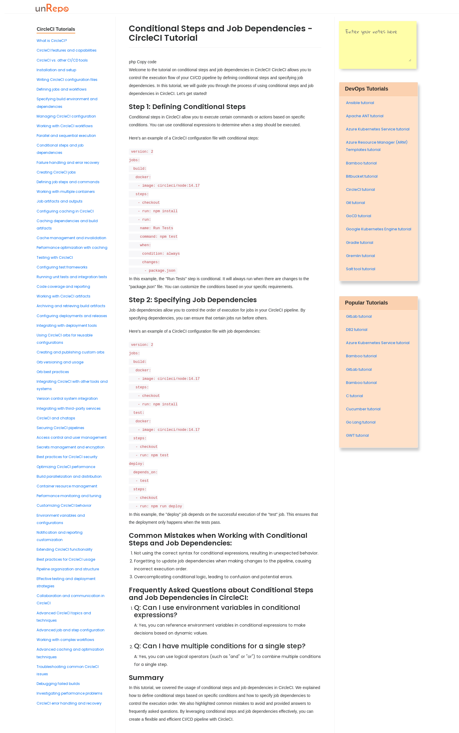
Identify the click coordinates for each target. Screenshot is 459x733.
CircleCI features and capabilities (67, 50)
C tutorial (354, 396)
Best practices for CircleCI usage (66, 559)
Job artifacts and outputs (60, 201)
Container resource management (67, 486)
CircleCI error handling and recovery (69, 703)
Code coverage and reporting (63, 286)
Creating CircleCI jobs (56, 172)
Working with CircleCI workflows (65, 125)
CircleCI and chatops (56, 418)
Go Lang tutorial (361, 422)
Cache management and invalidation (71, 237)
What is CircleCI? (52, 40)
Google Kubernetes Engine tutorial (378, 229)
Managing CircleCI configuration (66, 116)
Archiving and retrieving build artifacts (71, 305)
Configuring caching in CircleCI (65, 211)
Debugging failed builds (58, 683)
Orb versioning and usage (60, 362)
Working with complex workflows (65, 639)
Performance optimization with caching (72, 247)
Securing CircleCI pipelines (60, 427)
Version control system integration (67, 398)
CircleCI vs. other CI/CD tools (62, 60)
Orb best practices (53, 371)
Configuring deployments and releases (72, 315)
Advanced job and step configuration (71, 629)
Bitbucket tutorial (362, 176)
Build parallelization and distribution (69, 476)
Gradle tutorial (359, 242)
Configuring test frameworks (62, 267)
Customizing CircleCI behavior (64, 505)
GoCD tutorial (358, 216)
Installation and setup (56, 69)
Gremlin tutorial (360, 255)
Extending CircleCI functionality (65, 549)
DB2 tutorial (356, 329)
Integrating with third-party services (69, 408)
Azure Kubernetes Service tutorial (378, 129)
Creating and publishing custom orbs (71, 352)
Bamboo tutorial (361, 163)
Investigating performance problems (69, 693)
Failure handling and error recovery (68, 162)
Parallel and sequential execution (66, 135)
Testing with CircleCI (55, 257)
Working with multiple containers (66, 191)
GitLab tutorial (359, 316)
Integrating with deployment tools (67, 325)
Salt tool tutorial (360, 269)
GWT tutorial (357, 435)
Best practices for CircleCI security (67, 456)
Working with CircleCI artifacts (63, 296)
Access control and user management (72, 437)
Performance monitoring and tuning (69, 495)
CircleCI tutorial (360, 189)
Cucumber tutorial (363, 409)
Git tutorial (355, 202)
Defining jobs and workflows (62, 89)
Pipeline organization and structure (68, 569)
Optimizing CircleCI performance (66, 466)
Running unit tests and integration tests (72, 276)
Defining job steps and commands (68, 181)
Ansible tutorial (360, 103)
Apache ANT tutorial (364, 116)
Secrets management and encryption (71, 447)
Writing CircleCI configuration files (67, 79)
